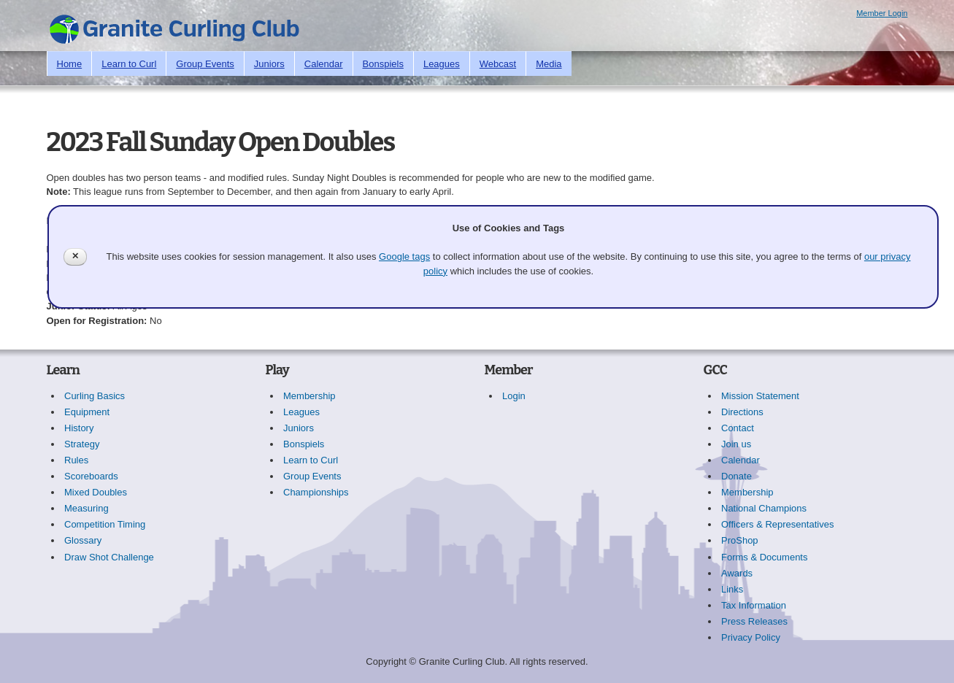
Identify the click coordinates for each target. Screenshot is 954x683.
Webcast (498, 63)
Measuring (86, 508)
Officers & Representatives (777, 524)
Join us (736, 444)
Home (69, 63)
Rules (76, 460)
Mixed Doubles (95, 492)
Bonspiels (383, 63)
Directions (742, 411)
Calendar (323, 63)
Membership (309, 395)
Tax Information (753, 605)
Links (732, 589)
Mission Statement (760, 395)
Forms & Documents (764, 557)
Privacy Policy (750, 637)
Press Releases (754, 621)
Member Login (881, 13)
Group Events (205, 63)
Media (548, 63)
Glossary (82, 540)
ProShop (739, 540)
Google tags (404, 256)
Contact (737, 427)
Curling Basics (94, 395)
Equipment (86, 411)
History (78, 427)
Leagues (441, 63)
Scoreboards (91, 476)
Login (514, 395)
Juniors (269, 63)
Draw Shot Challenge (109, 557)
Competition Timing (104, 524)
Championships (316, 492)
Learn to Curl (128, 63)
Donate (736, 476)
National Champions (764, 508)
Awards (737, 573)
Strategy (81, 444)
